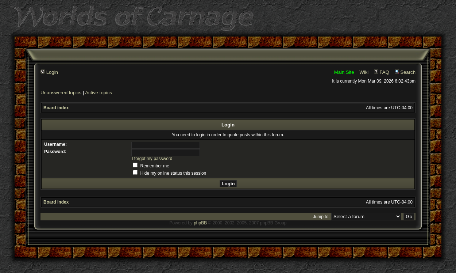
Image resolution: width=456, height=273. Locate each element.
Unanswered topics (60, 92)
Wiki (363, 72)
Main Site (344, 72)
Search (405, 72)
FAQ (381, 72)
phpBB (200, 222)
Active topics (98, 92)
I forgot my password (152, 158)
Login (49, 72)
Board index (56, 107)
